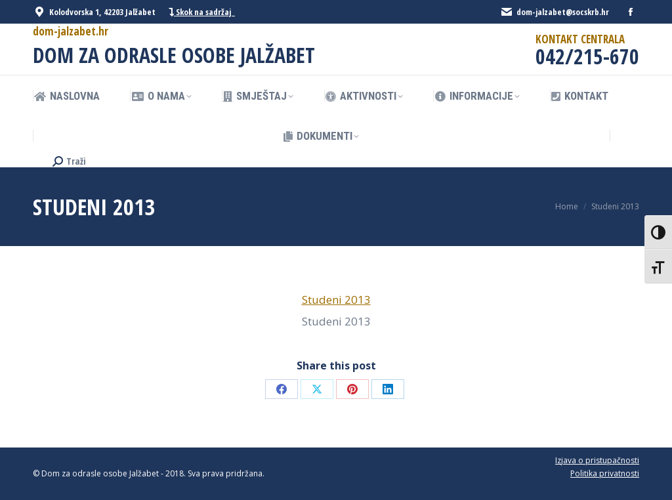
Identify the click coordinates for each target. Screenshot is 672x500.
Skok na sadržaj (202, 12)
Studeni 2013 (336, 299)
